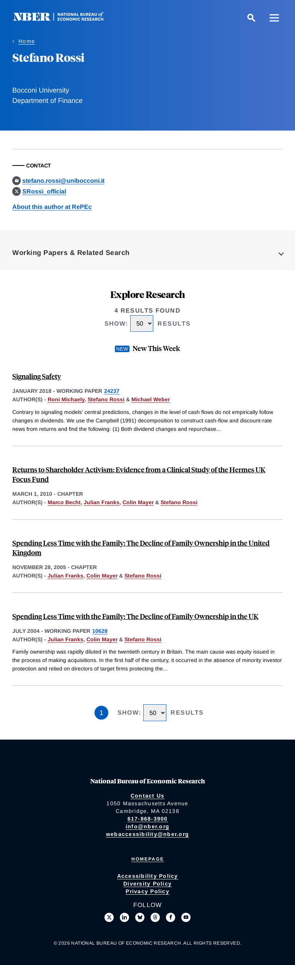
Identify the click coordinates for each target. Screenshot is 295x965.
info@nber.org (147, 826)
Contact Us (148, 796)
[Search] (251, 17)
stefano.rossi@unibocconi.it (63, 180)
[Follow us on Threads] (155, 917)
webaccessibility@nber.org (147, 834)
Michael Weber (150, 399)
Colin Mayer (138, 502)
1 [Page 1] (101, 713)
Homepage (147, 859)
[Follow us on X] (109, 917)
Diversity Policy (147, 884)
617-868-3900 (148, 819)
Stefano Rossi (106, 399)
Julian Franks (101, 502)
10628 (100, 631)
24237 (111, 391)
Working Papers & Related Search (71, 253)
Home (26, 41)
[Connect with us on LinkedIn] (124, 917)
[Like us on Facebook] (170, 917)
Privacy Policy (147, 891)
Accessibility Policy (147, 876)
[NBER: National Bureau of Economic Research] (64, 19)
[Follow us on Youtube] (186, 917)
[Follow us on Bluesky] (139, 917)
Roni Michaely (66, 399)
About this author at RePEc (52, 207)
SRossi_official (44, 191)
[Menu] (274, 17)
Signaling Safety (36, 376)
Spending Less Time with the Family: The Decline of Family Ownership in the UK (135, 616)
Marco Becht (64, 502)
